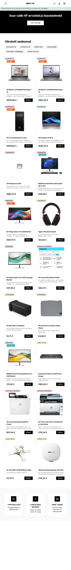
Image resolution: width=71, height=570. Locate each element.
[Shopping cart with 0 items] (64, 3)
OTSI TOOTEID (35, 23)
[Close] (68, 8)
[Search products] (54, 3)
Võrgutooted (33, 51)
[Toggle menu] (5, 3)
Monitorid (39, 47)
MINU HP (30, 3)
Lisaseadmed (52, 47)
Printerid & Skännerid (14, 51)
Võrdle (28, 100)
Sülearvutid (11, 47)
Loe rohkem (44, 8)
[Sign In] (59, 3)
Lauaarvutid (25, 47)
